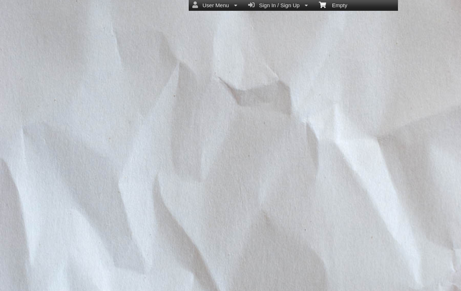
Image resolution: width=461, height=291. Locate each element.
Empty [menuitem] (333, 4)
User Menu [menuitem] (214, 5)
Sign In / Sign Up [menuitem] (278, 5)
